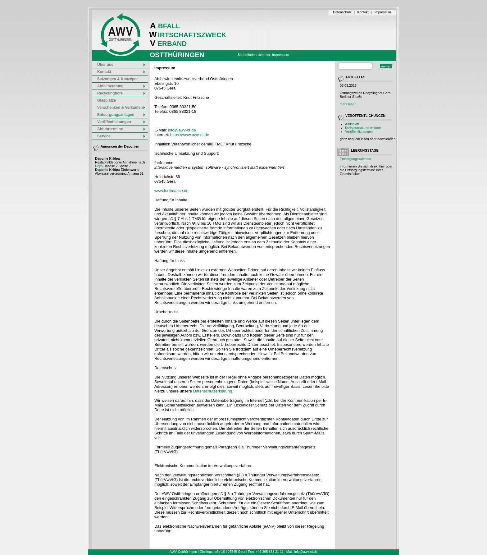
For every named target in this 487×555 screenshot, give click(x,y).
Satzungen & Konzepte (117, 79)
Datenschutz (342, 12)
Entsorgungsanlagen (121, 114)
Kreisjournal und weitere (363, 128)
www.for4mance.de (171, 190)
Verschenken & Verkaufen (121, 107)
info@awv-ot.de (182, 130)
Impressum (383, 12)
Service (121, 136)
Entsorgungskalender (355, 159)
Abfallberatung (121, 86)
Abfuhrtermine (121, 129)
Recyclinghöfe (121, 93)
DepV (99, 166)
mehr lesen (348, 104)
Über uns (121, 64)
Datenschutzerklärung (212, 391)
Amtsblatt (352, 124)
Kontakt (363, 12)
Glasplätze (106, 100)
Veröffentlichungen (359, 131)
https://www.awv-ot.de (189, 134)
